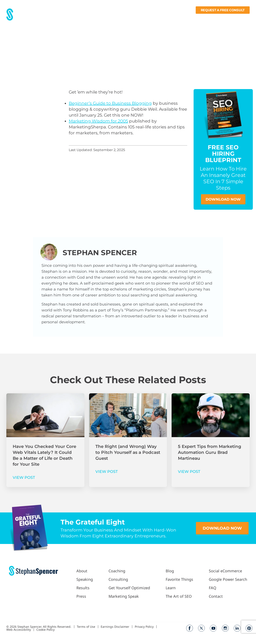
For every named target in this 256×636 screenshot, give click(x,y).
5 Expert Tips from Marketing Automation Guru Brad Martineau (209, 452)
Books (225, 18)
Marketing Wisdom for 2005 (98, 121)
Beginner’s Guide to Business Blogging (110, 103)
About (76, 18)
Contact (243, 18)
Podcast (155, 18)
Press (106, 18)
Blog (171, 18)
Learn (207, 18)
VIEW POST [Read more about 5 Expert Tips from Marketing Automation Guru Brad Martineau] (189, 471)
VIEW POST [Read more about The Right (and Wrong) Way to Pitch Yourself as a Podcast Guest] (106, 471)
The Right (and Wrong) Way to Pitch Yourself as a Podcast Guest (127, 452)
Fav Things (188, 18)
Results (92, 18)
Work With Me (128, 18)
